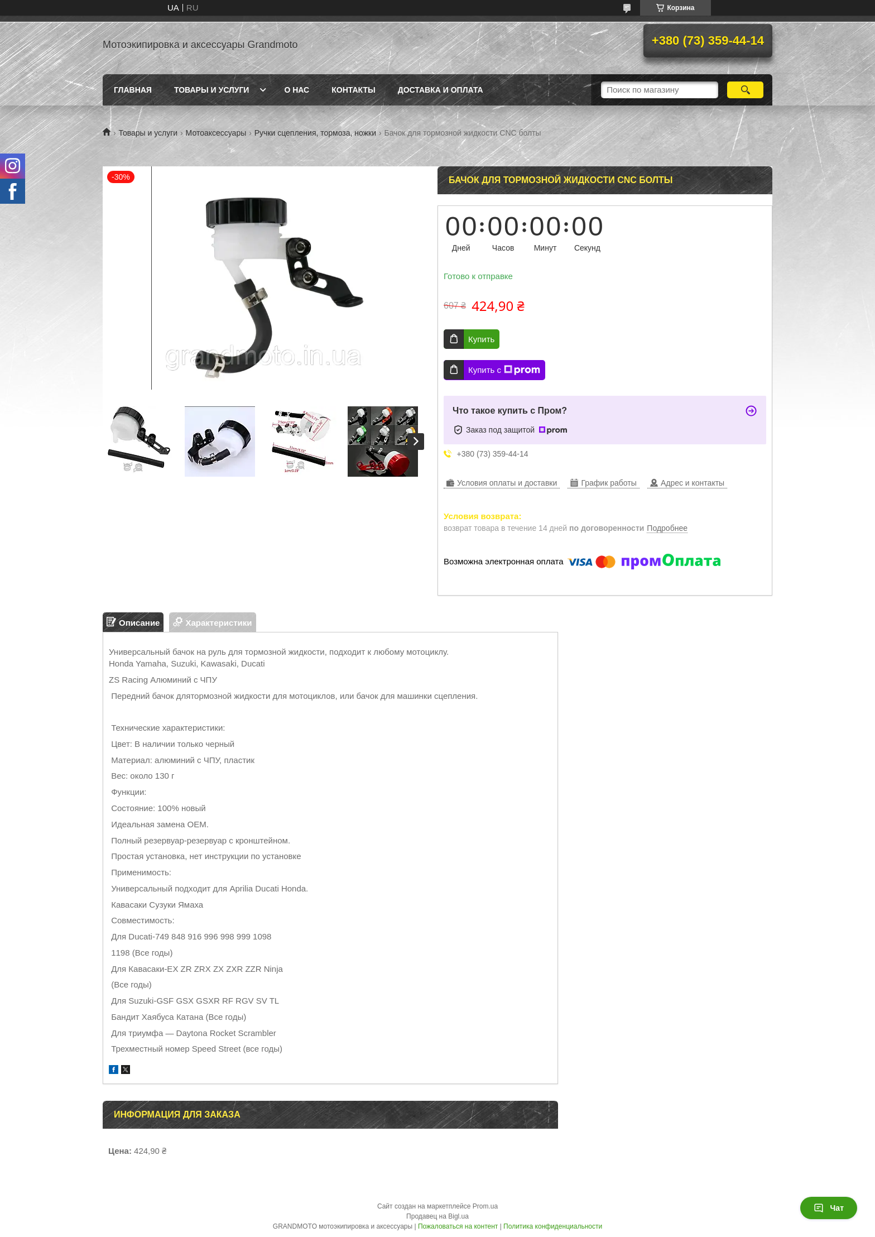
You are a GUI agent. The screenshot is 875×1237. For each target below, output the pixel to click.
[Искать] (745, 89)
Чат (829, 1208)
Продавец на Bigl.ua (437, 1216)
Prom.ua (485, 1206)
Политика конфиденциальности (552, 1226)
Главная (133, 89)
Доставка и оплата (440, 89)
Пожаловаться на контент (458, 1226)
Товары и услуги (211, 89)
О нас (296, 89)
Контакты (353, 89)
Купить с (504, 370)
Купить (481, 339)
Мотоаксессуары (216, 132)
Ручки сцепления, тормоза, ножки (315, 132)
